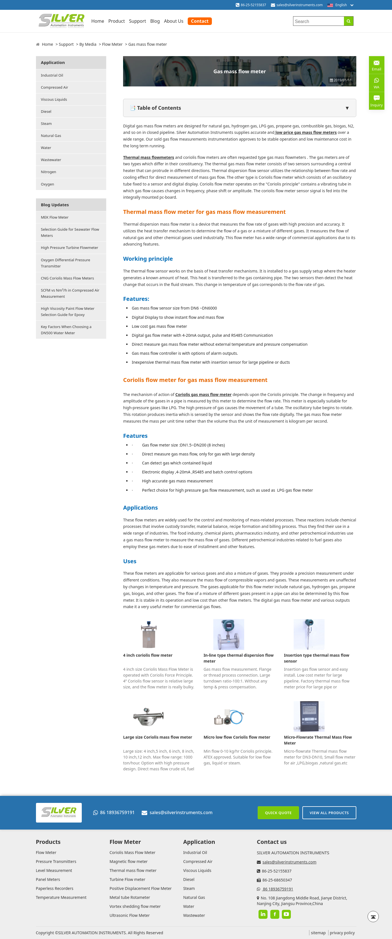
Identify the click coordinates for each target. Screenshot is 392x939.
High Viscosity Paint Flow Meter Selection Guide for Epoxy (68, 311)
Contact (200, 21)
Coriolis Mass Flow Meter (132, 852)
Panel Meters (48, 879)
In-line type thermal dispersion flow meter (238, 658)
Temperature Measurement (61, 897)
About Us (173, 21)
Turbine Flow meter (127, 879)
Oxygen (47, 184)
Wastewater (51, 159)
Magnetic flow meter (129, 861)
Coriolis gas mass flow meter (203, 394)
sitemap (318, 932)
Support (137, 21)
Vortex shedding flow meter (135, 906)
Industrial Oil (52, 75)
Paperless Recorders (54, 888)
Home (97, 21)
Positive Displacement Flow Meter (141, 888)
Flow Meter (112, 44)
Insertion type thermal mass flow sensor (316, 658)
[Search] (348, 21)
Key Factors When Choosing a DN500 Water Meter (66, 329)
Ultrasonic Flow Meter (130, 915)
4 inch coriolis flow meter (148, 655)
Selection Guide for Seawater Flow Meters (70, 232)
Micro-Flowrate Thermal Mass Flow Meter (318, 740)
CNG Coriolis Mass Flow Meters (67, 278)
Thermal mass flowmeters (148, 157)
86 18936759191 (114, 812)
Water (46, 147)
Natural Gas (51, 135)
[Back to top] (373, 916)
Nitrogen (48, 171)
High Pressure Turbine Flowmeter (69, 247)
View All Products (329, 812)
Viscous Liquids (54, 99)
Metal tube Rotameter (130, 897)
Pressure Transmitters (56, 861)
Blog (155, 21)
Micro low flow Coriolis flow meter (236, 737)
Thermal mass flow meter (133, 870)
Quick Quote (278, 812)
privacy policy (342, 932)
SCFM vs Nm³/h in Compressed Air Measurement (70, 293)
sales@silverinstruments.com (300, 5)
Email (376, 65)
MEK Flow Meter (55, 217)
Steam (46, 123)
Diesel (46, 111)
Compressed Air (54, 87)
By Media (87, 44)
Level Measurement (54, 870)
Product (116, 21)
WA (376, 83)
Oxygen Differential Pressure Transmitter (65, 263)
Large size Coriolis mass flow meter (157, 737)
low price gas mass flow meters (306, 132)
